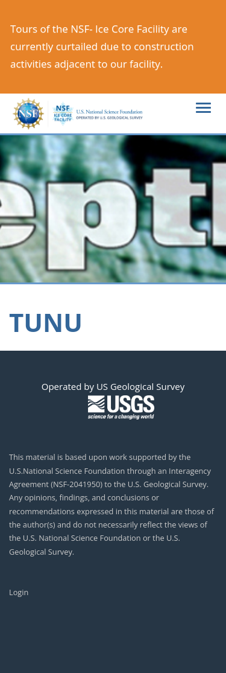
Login (18, 592)
